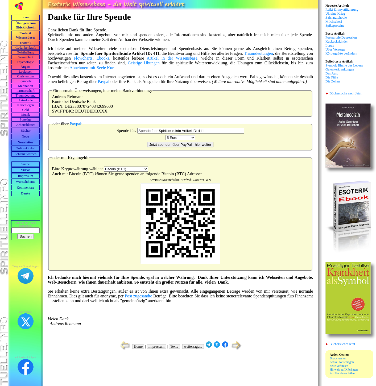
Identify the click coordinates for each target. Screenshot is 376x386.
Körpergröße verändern (341, 53)
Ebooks (102, 58)
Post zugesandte (138, 296)
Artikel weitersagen (342, 362)
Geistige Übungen (144, 63)
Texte (174, 346)
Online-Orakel (25, 148)
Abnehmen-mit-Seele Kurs (92, 67)
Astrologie (25, 100)
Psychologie (25, 62)
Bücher (26, 130)
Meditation (25, 86)
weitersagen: (193, 346)
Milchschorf (333, 21)
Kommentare (26, 187)
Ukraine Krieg (335, 13)
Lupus (329, 45)
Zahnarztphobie (336, 17)
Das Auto (331, 73)
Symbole (25, 81)
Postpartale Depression (341, 37)
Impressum (25, 176)
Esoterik (25, 43)
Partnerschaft (25, 91)
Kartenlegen (25, 105)
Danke (25, 193)
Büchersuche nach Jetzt (343, 93)
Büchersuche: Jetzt (340, 344)
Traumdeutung (26, 95)
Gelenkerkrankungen (339, 69)
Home (138, 346)
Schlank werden (25, 154)
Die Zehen (332, 81)
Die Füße (331, 77)
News (25, 136)
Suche (25, 164)
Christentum (25, 76)
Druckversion (338, 358)
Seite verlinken (339, 365)
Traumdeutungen (258, 53)
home (25, 17)
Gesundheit (25, 57)
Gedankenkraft (25, 47)
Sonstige (25, 119)
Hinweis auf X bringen (344, 369)
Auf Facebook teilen (342, 373)
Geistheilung (25, 52)
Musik (25, 115)
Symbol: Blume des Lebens (344, 65)
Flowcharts (83, 58)
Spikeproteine (334, 25)
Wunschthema (25, 182)
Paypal (103, 81)
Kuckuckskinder (336, 41)
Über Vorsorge (335, 49)
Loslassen (25, 71)
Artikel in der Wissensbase (172, 58)
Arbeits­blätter (25, 125)
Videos (25, 170)
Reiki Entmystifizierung (341, 9)
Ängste (25, 67)
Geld (25, 110)
